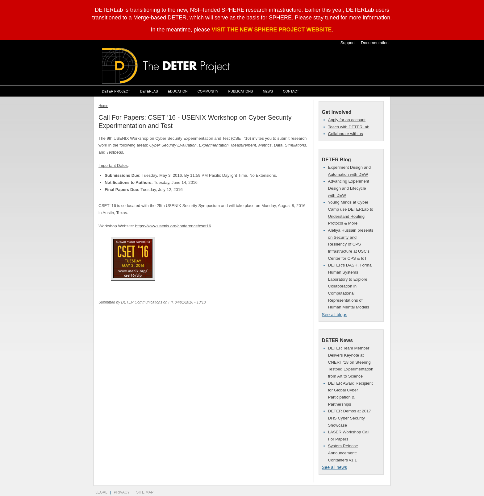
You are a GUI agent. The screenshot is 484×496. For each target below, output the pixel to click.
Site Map (144, 492)
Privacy (122, 492)
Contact (291, 91)
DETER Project (116, 91)
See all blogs (334, 314)
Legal (101, 492)
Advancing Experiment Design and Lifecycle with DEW (348, 188)
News (268, 91)
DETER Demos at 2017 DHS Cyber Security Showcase (349, 418)
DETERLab (149, 91)
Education (178, 91)
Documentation (375, 42)
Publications (240, 91)
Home (103, 106)
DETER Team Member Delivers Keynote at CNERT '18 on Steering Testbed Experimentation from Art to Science (350, 362)
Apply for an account (347, 120)
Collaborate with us (345, 133)
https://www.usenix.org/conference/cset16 (173, 226)
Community (208, 91)
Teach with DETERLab (348, 127)
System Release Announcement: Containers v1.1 (343, 453)
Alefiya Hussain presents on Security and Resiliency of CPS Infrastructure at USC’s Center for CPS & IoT (350, 244)
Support (347, 42)
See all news (334, 467)
